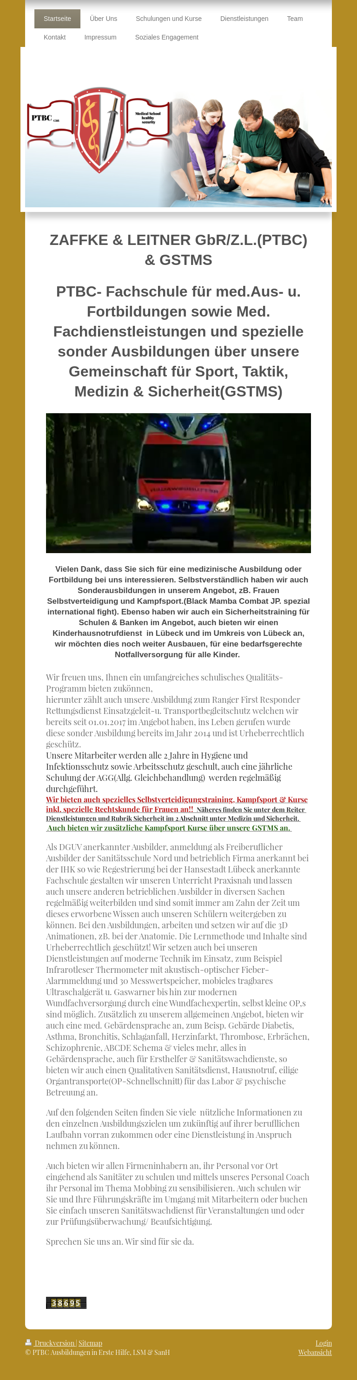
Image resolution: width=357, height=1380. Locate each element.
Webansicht (315, 1352)
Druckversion (50, 1343)
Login (324, 1343)
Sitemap (90, 1343)
